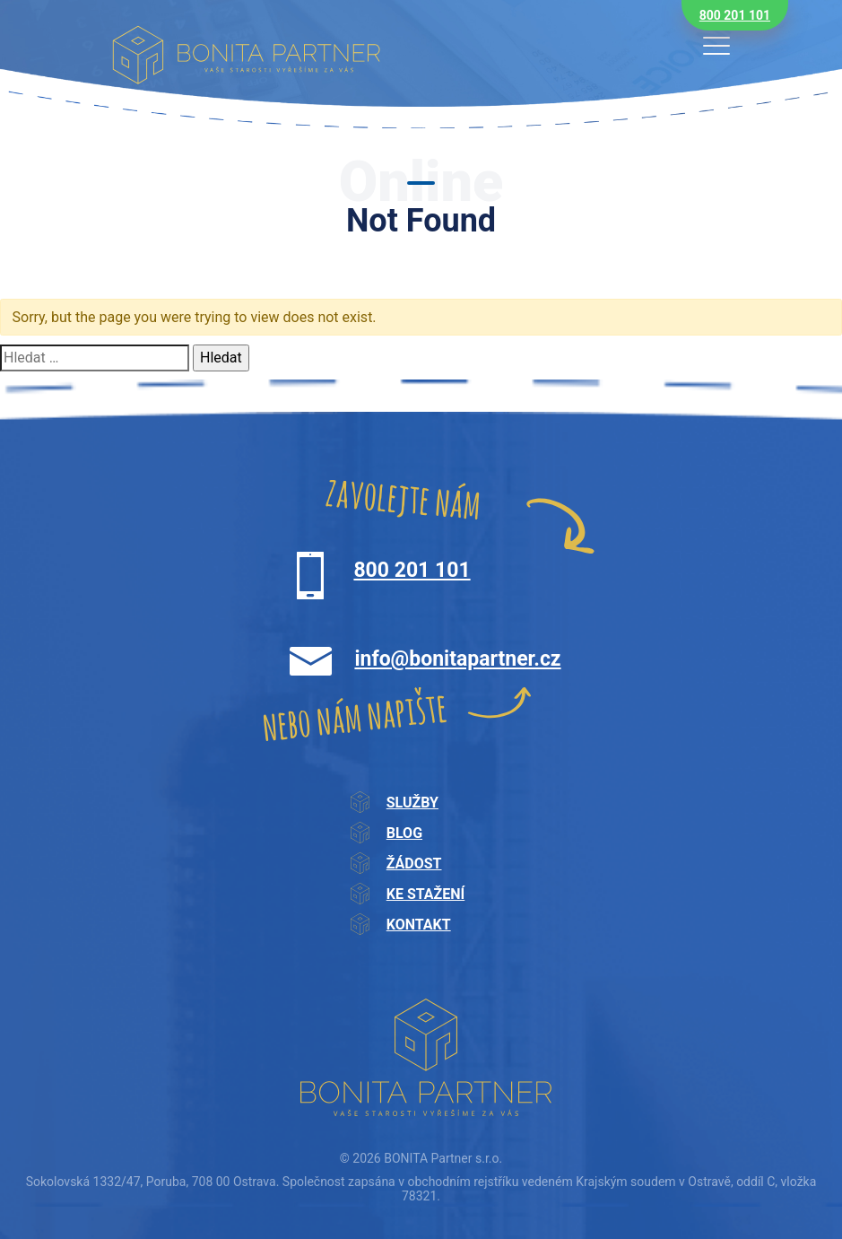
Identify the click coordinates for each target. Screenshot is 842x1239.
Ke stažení (425, 894)
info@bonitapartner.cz (457, 659)
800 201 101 (734, 15)
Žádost (414, 863)
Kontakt (418, 924)
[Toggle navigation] (716, 46)
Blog (404, 833)
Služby (412, 802)
